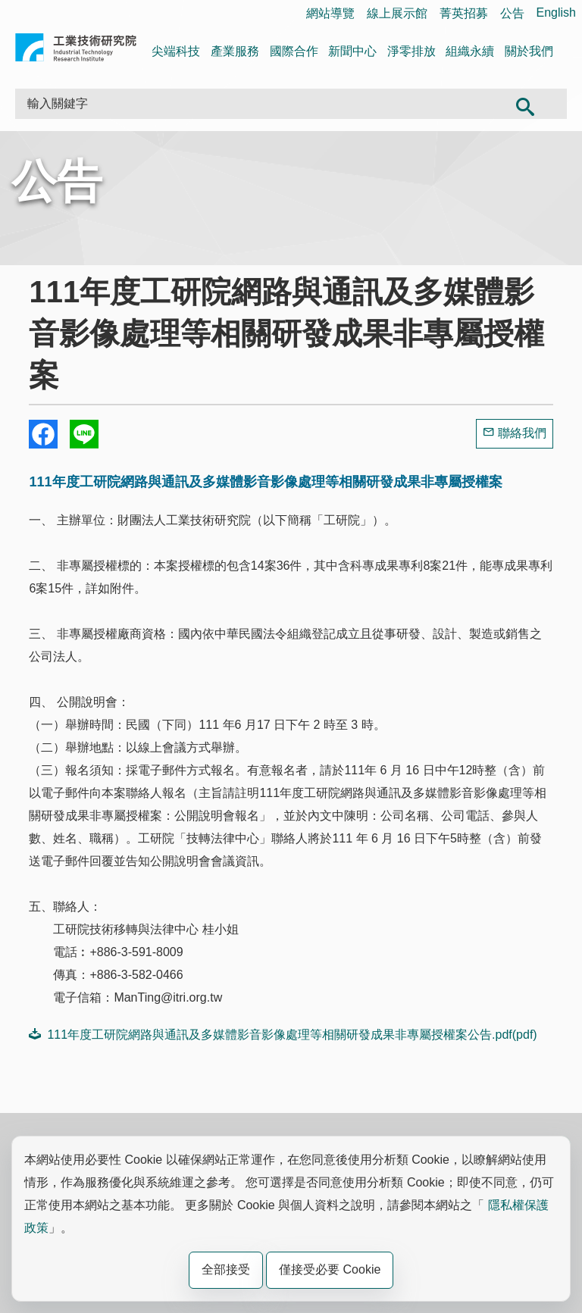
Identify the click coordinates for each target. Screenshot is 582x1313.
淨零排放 (411, 51)
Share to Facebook (43, 434)
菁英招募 (464, 13)
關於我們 (529, 51)
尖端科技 (176, 51)
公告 (512, 13)
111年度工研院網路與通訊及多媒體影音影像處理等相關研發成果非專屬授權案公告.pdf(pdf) (283, 1034)
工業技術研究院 (75, 50)
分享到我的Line (84, 434)
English (556, 12)
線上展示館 (397, 13)
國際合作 (294, 51)
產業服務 (235, 51)
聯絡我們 (522, 433)
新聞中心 (352, 51)
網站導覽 (330, 13)
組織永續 (470, 51)
